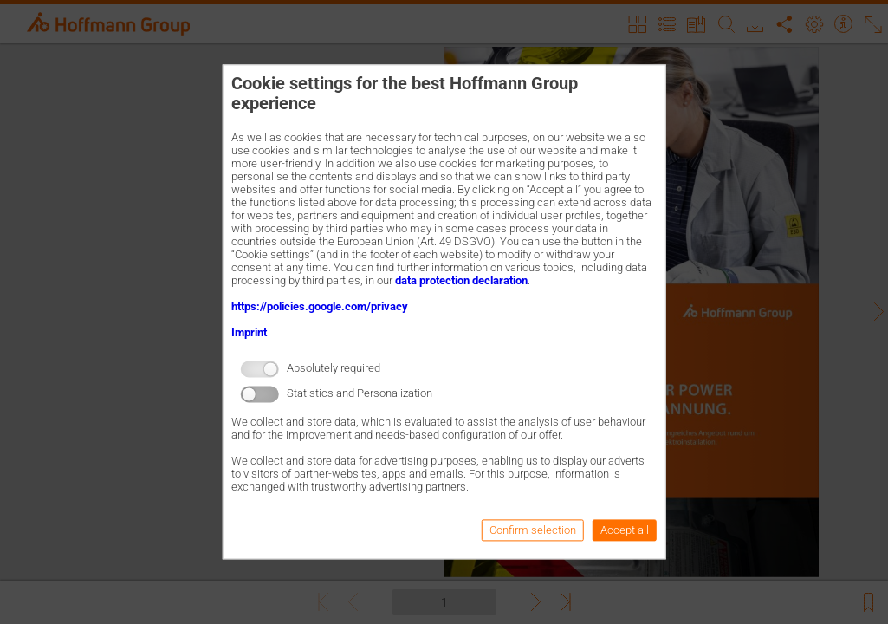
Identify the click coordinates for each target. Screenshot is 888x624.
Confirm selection (532, 530)
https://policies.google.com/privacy (319, 306)
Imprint (249, 332)
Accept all (624, 530)
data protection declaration (461, 280)
